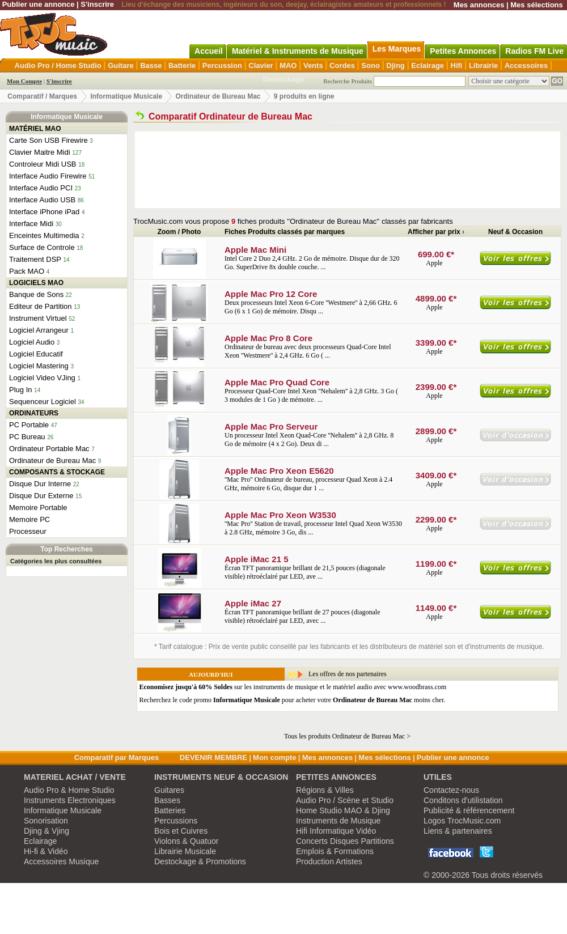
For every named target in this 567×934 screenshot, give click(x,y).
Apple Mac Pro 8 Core (268, 338)
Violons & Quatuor (186, 841)
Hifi (457, 65)
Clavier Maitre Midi (39, 152)
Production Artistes (329, 861)
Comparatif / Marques (42, 96)
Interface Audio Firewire (48, 176)
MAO (288, 65)
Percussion (222, 65)
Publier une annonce (38, 4)
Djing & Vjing (46, 830)
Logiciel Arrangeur (39, 330)
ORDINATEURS (33, 413)
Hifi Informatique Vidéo (336, 830)
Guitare (121, 65)
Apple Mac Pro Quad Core (277, 382)
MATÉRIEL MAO (35, 129)
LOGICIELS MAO (36, 283)
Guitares (169, 790)
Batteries (169, 810)
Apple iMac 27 (253, 603)
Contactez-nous (451, 790)
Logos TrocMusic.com (462, 820)
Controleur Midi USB (43, 164)
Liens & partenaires (458, 830)
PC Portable (29, 425)
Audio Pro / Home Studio (58, 65)
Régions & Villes (325, 790)
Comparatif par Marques (116, 757)
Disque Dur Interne (40, 483)
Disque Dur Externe (41, 495)
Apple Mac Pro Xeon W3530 (280, 515)
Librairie (483, 65)
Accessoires (526, 65)
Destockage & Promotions (200, 861)
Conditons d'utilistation (463, 800)
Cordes (342, 65)
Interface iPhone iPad (44, 211)
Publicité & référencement (469, 810)
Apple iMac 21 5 (257, 559)
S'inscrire (97, 4)
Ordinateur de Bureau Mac (217, 96)
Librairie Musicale (185, 851)
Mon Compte (24, 81)
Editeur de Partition (40, 306)
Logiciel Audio (31, 342)
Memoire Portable (38, 507)
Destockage (283, 79)
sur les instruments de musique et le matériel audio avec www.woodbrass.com (293, 687)
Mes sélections (536, 5)
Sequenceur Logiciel (42, 401)
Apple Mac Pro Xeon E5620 (279, 471)
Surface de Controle (42, 247)
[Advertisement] (189, 169)
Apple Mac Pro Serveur (271, 426)
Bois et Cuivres (181, 830)
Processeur (27, 531)
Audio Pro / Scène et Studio (344, 800)
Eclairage (427, 65)
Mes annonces (479, 5)
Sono (370, 65)
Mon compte (275, 757)
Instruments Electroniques (70, 800)
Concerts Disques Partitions (345, 841)
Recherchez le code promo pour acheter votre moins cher (291, 700)
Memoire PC (29, 519)
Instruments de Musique (338, 820)
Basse (151, 65)
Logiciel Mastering (39, 366)
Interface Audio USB (42, 200)
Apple (435, 263)
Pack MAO (26, 271)
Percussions (175, 820)
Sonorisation (46, 820)
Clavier (260, 65)
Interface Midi (31, 223)
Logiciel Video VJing (42, 377)
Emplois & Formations (335, 851)
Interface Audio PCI (41, 188)
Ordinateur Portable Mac (49, 448)
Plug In (20, 389)
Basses (167, 800)
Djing (395, 65)
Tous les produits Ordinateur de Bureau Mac (344, 736)
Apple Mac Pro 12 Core (271, 294)
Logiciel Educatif (36, 354)
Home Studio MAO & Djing (343, 810)
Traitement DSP (35, 259)
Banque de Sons (36, 294)
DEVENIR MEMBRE (213, 757)
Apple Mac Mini (255, 249)
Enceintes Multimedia (44, 235)
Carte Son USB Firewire (48, 140)
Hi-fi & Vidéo (46, 851)
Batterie (182, 65)
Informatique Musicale (126, 96)
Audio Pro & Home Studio (69, 790)
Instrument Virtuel (38, 318)
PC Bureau (27, 436)
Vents (313, 65)
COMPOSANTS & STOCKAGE (57, 472)
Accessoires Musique (61, 861)
